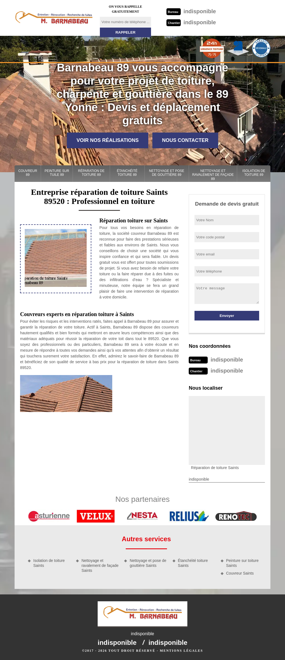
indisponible (191, 11)
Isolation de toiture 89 (253, 173)
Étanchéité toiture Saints (193, 563)
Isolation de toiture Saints (49, 563)
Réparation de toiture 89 (91, 173)
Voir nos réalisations (107, 140)
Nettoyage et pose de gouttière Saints (148, 563)
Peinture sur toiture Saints (242, 563)
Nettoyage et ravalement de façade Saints (100, 565)
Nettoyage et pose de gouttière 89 (166, 173)
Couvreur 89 (27, 173)
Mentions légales (181, 651)
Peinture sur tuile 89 (57, 173)
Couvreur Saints (240, 573)
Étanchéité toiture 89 (127, 173)
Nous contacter (185, 140)
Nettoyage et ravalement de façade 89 (213, 175)
